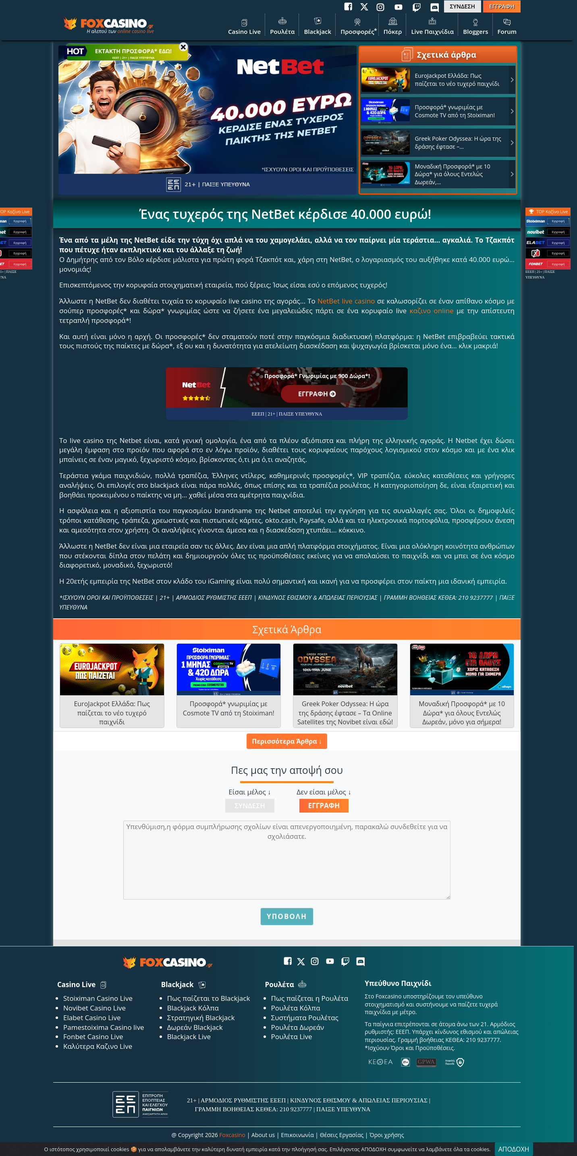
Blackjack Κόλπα (193, 1008)
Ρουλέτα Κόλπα (295, 1008)
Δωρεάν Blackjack (195, 1027)
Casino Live (244, 25)
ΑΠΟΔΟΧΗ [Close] (513, 1149)
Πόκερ (393, 25)
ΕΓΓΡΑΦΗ (502, 6)
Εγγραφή (324, 805)
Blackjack (317, 25)
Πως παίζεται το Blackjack (208, 998)
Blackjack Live (189, 1036)
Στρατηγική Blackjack (201, 1017)
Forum (507, 25)
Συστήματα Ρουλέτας (304, 1017)
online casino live (135, 31)
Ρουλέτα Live (291, 1036)
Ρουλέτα (282, 25)
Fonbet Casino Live (93, 1036)
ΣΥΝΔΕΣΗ (462, 6)
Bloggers (475, 25)
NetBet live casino (346, 301)
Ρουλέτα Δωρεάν (297, 1027)
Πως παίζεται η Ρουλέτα (310, 998)
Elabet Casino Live (91, 1017)
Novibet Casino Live (94, 1008)
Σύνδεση (250, 805)
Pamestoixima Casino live (103, 1027)
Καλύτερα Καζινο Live (97, 1046)
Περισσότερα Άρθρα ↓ (287, 741)
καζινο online (432, 310)
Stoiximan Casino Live (98, 998)
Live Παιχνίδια (432, 25)
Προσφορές (357, 25)
